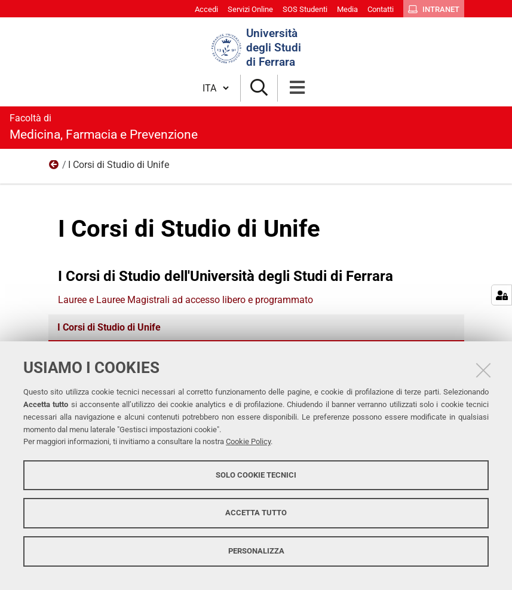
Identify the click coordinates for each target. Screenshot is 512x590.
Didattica (54, 167)
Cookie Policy (248, 441)
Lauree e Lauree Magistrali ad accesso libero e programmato (185, 299)
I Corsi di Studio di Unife (109, 327)
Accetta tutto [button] (256, 512)
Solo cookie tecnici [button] (256, 474)
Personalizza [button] (256, 550)
